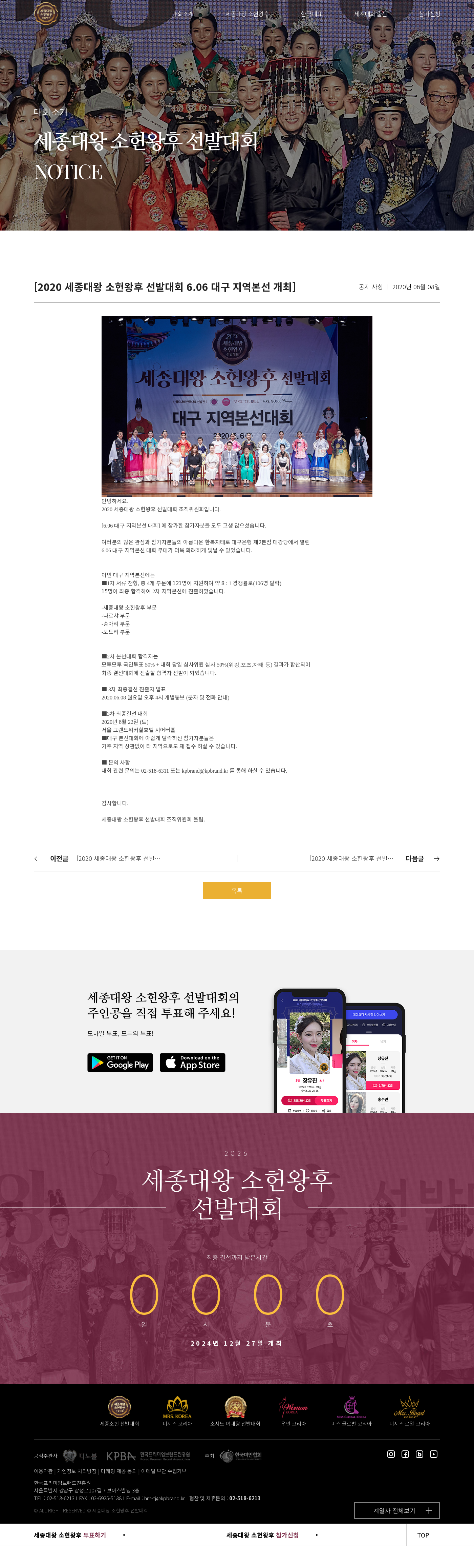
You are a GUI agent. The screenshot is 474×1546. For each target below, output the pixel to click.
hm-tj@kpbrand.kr (164, 1498)
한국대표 (311, 13)
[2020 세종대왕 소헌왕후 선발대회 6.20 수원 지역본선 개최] (356, 858)
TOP (423, 1534)
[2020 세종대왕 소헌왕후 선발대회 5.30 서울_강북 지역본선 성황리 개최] (124, 858)
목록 (237, 890)
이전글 (51, 858)
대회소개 (182, 13)
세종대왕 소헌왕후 (247, 13)
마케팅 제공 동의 (119, 1470)
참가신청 (429, 13)
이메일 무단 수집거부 (164, 1470)
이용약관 (43, 1470)
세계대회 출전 (370, 13)
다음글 (423, 858)
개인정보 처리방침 (76, 1470)
